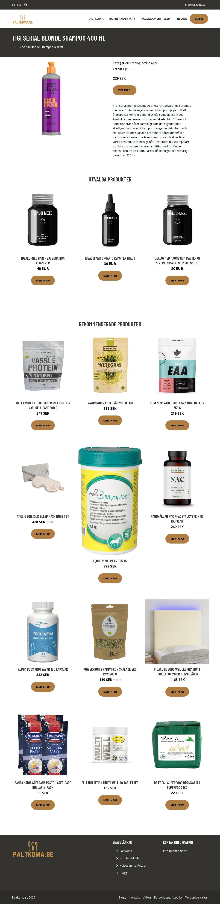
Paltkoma (96, 19)
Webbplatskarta (196, 897)
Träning (135, 63)
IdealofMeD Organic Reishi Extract (110, 258)
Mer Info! (124, 90)
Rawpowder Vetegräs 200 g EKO (110, 403)
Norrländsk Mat (122, 19)
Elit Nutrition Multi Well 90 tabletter (110, 782)
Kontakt (134, 897)
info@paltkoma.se (195, 4)
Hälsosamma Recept (156, 19)
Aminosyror (149, 63)
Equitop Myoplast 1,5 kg (110, 561)
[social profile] (25, 4)
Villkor (147, 897)
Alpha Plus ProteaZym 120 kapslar (43, 669)
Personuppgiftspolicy (168, 897)
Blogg (182, 19)
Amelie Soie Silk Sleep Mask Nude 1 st (43, 516)
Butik (199, 18)
